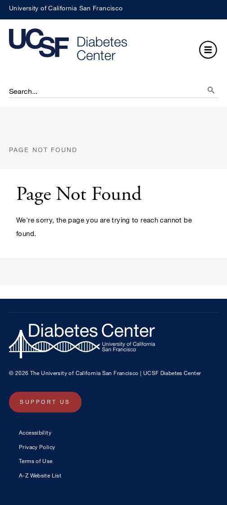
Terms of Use (36, 460)
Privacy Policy (37, 446)
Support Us (45, 401)
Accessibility (35, 432)
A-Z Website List (40, 475)
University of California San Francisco (66, 8)
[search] (202, 87)
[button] (208, 50)
